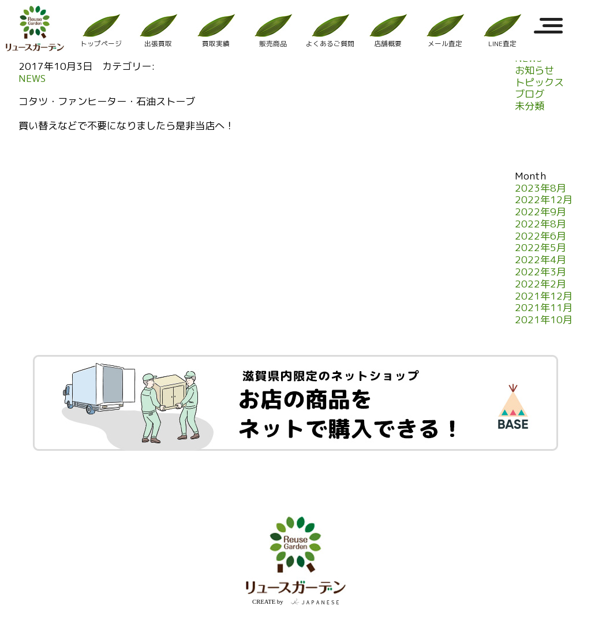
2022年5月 (540, 248)
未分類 (529, 106)
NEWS (32, 79)
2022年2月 (540, 284)
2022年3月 (540, 272)
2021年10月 (544, 320)
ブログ (529, 94)
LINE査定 (502, 30)
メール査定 (445, 30)
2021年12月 (544, 296)
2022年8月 (540, 224)
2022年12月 (544, 200)
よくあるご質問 (330, 30)
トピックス (539, 83)
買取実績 (215, 30)
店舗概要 (387, 30)
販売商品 (273, 30)
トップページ (101, 30)
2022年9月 (540, 212)
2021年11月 (544, 308)
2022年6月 (540, 236)
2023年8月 (540, 188)
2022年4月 (540, 260)
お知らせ (534, 71)
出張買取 (158, 30)
